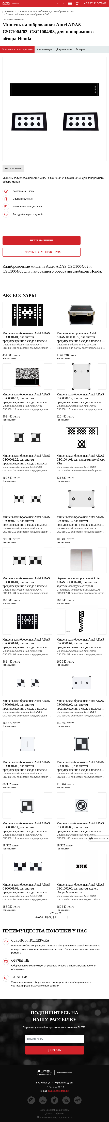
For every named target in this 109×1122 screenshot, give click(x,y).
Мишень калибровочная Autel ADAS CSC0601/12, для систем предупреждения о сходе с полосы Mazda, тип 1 (80, 521)
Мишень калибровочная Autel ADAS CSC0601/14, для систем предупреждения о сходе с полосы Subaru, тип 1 (26, 398)
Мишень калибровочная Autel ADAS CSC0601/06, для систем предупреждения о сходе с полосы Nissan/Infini (26, 705)
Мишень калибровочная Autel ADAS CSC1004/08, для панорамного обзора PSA (81, 459)
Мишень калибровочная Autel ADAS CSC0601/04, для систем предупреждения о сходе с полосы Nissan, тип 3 (26, 582)
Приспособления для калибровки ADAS (51, 11)
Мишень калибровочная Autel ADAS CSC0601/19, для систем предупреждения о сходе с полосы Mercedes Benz (80, 398)
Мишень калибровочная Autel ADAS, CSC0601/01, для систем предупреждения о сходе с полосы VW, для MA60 (27, 337)
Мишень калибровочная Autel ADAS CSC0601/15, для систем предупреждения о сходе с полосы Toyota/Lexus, (80, 766)
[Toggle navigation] (70, 3)
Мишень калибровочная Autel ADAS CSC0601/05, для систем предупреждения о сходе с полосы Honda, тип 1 (80, 827)
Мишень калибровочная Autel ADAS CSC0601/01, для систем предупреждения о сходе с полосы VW (26, 643)
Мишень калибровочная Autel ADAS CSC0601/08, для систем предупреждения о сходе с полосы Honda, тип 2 (26, 888)
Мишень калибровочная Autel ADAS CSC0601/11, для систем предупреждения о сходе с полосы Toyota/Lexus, (26, 827)
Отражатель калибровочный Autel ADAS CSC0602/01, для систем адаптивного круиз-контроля (78, 582)
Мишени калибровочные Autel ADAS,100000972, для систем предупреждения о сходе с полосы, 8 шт (80, 337)
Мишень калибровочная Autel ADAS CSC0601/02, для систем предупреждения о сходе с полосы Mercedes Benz (80, 705)
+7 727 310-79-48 (95, 3)
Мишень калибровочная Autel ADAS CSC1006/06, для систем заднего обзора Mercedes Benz (80, 888)
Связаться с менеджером (41, 252)
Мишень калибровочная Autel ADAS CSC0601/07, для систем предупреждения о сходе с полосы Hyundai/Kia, (80, 643)
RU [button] (58, 3)
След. (63, 917)
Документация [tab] (64, 49)
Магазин (22, 11)
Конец (72, 917)
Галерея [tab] (80, 49)
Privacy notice (99, 838)
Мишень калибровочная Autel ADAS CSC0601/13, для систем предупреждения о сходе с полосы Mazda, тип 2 (26, 521)
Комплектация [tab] (44, 49)
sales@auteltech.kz (58, 1091)
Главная (9, 11)
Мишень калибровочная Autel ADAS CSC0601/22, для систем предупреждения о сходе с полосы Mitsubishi (26, 459)
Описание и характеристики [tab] (17, 49)
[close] (107, 838)
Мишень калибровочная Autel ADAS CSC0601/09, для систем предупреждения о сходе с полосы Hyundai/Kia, (26, 766)
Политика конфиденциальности (54, 1117)
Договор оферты (54, 1113)
